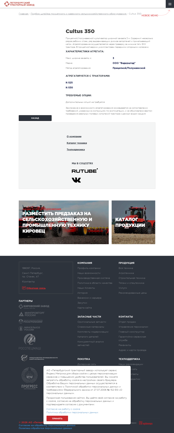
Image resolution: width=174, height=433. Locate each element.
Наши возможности (88, 273)
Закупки (82, 303)
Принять (57, 419)
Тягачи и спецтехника (131, 283)
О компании (74, 137)
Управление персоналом (133, 327)
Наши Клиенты (86, 288)
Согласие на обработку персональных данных (47, 425)
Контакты (28, 281)
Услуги (123, 288)
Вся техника (126, 268)
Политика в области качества (94, 283)
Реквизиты (125, 345)
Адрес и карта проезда (132, 350)
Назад (35, 118)
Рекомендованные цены (133, 293)
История (82, 293)
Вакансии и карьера (89, 298)
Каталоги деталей (87, 336)
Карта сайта (84, 307)
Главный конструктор (131, 332)
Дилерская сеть (86, 364)
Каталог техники (77, 143)
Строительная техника (132, 278)
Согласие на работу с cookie (63, 409)
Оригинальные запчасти (91, 322)
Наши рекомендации (131, 364)
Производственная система (93, 278)
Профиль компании (89, 268)
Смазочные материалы (90, 327)
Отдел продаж (127, 322)
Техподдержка (76, 150)
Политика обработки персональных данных (45, 428)
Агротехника (126, 273)
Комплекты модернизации (92, 332)
